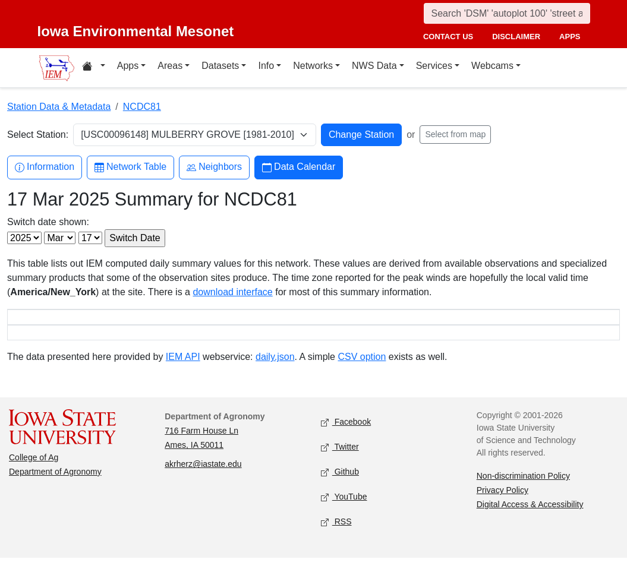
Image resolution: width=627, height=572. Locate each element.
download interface (232, 292)
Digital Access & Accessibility (530, 518)
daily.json (275, 371)
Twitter (340, 461)
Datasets (220, 66)
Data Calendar (298, 167)
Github (340, 486)
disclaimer (516, 36)
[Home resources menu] (93, 68)
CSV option (362, 371)
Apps (127, 66)
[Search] (507, 13)
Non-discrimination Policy (523, 490)
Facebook (346, 436)
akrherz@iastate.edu (203, 478)
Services (434, 66)
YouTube (344, 511)
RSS (336, 536)
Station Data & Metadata (59, 107)
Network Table (130, 167)
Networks (313, 66)
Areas (169, 66)
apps (569, 36)
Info (266, 66)
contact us (448, 36)
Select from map (455, 134)
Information (44, 167)
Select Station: (37, 134)
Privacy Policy (502, 504)
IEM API (183, 371)
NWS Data (374, 66)
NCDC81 (142, 107)
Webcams (492, 66)
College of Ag (33, 471)
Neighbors (214, 167)
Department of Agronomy (55, 486)
